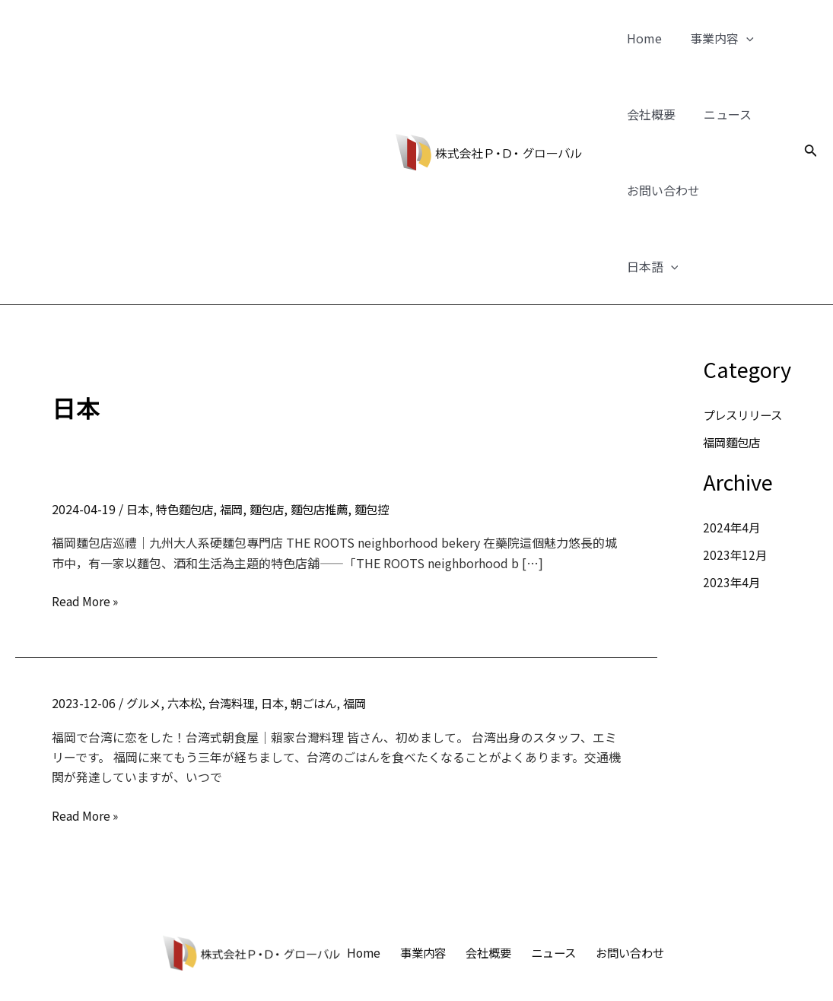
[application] (740, 38)
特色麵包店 (187, 433)
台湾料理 (237, 627)
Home (642, 38)
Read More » (86, 525)
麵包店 (274, 433)
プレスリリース (745, 338)
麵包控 (385, 433)
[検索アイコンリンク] (811, 114)
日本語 (748, 190)
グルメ (144, 627)
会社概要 (649, 114)
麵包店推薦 (330, 433)
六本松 (188, 627)
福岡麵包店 (733, 366)
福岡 (237, 433)
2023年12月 (735, 478)
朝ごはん (324, 627)
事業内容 (716, 38)
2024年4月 (732, 451)
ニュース (722, 114)
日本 (138, 433)
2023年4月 (732, 506)
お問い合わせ (661, 190)
